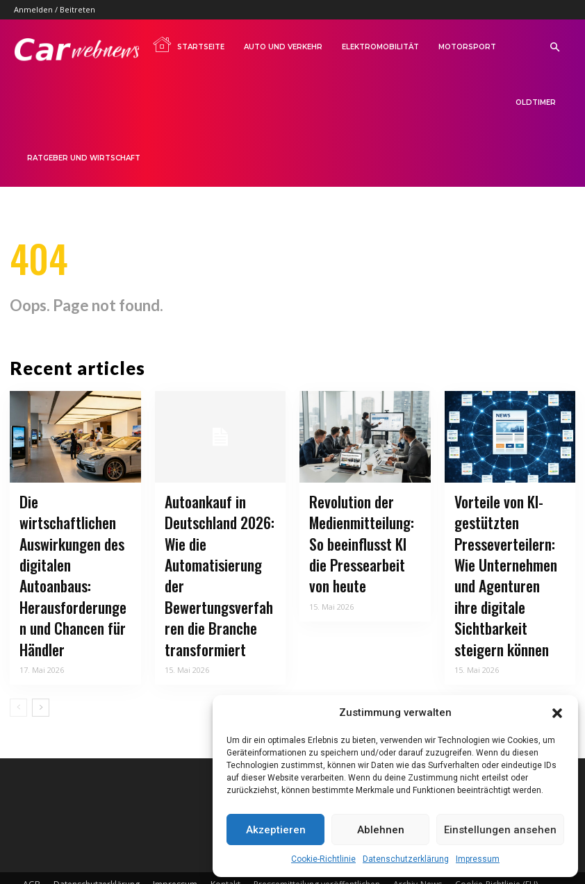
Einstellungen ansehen (500, 830)
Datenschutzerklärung (406, 859)
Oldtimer (536, 102)
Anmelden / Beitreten (54, 9)
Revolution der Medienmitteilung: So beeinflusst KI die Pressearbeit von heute (361, 543)
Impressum (478, 859)
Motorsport (467, 46)
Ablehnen (380, 830)
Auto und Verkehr (283, 46)
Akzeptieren (276, 830)
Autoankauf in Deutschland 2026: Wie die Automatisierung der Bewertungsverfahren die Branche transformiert (219, 560)
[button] (557, 713)
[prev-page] (18, 670)
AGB (31, 847)
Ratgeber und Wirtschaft (83, 157)
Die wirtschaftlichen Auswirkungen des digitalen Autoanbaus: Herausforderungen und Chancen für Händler (72, 552)
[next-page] (40, 670)
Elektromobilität (380, 46)
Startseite (188, 44)
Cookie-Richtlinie (323, 859)
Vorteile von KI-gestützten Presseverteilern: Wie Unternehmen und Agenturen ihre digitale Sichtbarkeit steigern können (506, 560)
